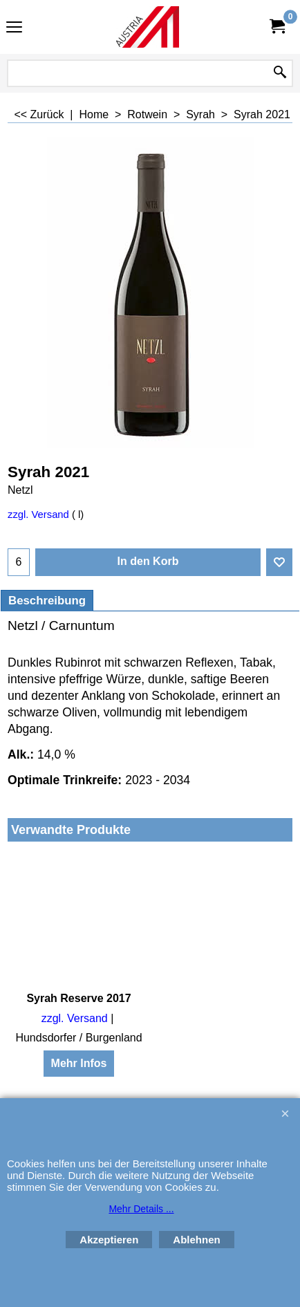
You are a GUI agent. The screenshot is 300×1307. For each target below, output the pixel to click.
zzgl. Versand (38, 514)
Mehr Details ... (141, 1208)
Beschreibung (47, 600)
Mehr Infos (79, 1063)
